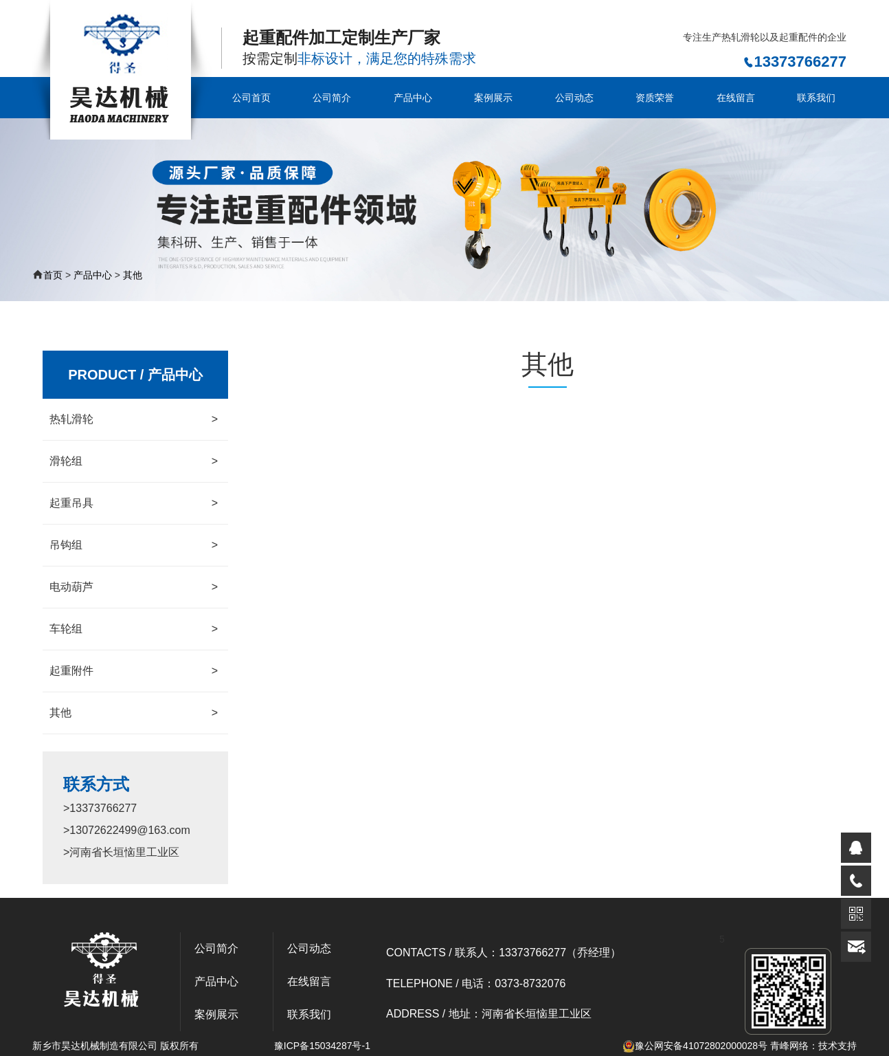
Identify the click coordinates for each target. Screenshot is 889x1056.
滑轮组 (133, 461)
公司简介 (332, 97)
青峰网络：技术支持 (813, 1045)
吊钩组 (133, 545)
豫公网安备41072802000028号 (694, 1045)
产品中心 (413, 97)
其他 (132, 275)
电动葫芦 (133, 587)
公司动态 (574, 97)
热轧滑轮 (133, 419)
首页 (53, 275)
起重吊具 (133, 503)
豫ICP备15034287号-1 (322, 1045)
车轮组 (133, 629)
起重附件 (133, 671)
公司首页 (251, 97)
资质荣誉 (654, 97)
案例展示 (493, 97)
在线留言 (736, 97)
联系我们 (816, 97)
